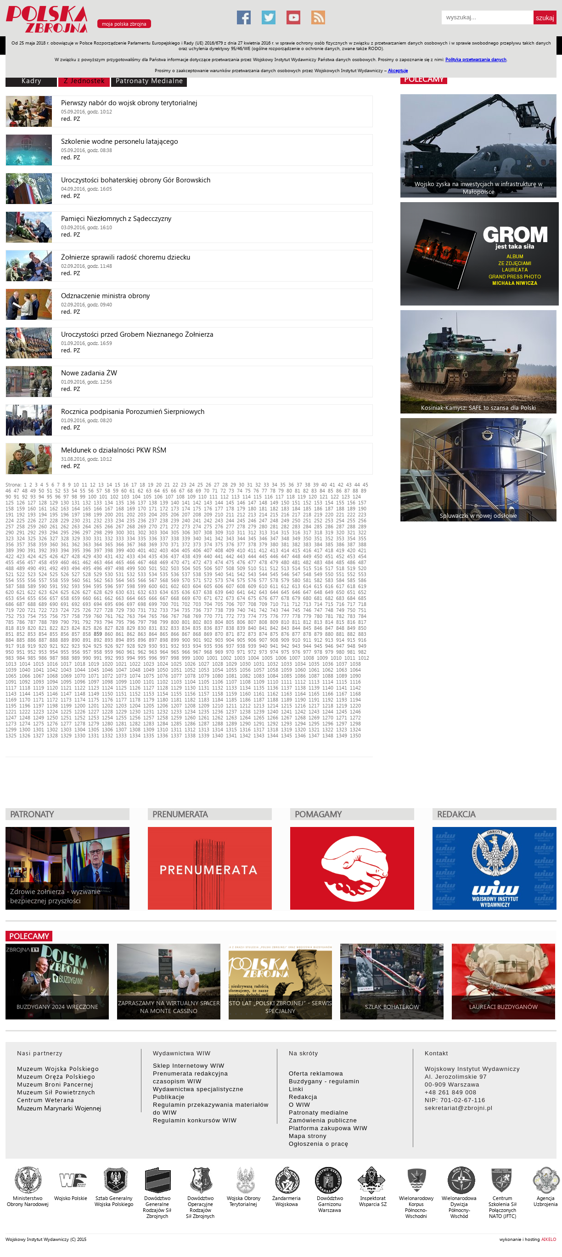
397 (98, 550)
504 (186, 568)
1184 (217, 699)
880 (329, 634)
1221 (11, 711)
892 (98, 640)
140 (175, 502)
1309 (148, 729)
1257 (148, 717)
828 (120, 628)
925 (98, 646)
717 (351, 604)
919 (32, 646)
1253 (93, 717)
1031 (258, 664)
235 (131, 520)
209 (208, 514)
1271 (341, 717)
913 (329, 640)
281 (274, 526)
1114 (327, 682)
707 (241, 604)
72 (223, 490)
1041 (38, 670)
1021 (121, 664)
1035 (314, 664)
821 (43, 628)
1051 (176, 670)
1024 (162, 664)
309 (219, 532)
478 (263, 562)
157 (362, 502)
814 (329, 622)
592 (65, 586)
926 (109, 646)
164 (76, 508)
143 (208, 502)
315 (285, 532)
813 (318, 622)
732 (153, 610)
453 (351, 556)
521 (10, 574)
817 (362, 622)
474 (219, 562)
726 (87, 610)
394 (65, 550)
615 (318, 586)
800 (175, 622)
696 (120, 604)
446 (274, 556)
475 (230, 562)
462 (87, 562)
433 (131, 556)
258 (21, 526)
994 (131, 658)
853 (32, 634)
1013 (11, 664)
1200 (79, 705)
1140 (327, 688)
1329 (66, 735)
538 (197, 574)
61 (132, 490)
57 (99, 490)
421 (362, 550)
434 (142, 556)
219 (318, 514)
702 (186, 604)
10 (76, 484)
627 (87, 592)
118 (291, 496)
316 (296, 532)
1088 (327, 676)
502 (164, 568)
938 (241, 646)
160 (32, 508)
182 (274, 508)
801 (186, 622)
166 (98, 508)
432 (120, 556)
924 (87, 646)
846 (318, 628)
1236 (217, 711)
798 (153, 622)
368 (142, 544)
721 (32, 610)
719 (10, 610)
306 (186, 532)
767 (175, 616)
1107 (231, 682)
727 (98, 610)
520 (362, 568)
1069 (66, 676)
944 (307, 646)
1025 (176, 664)
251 (307, 520)
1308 (134, 729)
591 (54, 586)
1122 (79, 688)
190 (362, 508)
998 (175, 658)
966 (186, 652)
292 (32, 532)
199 (98, 514)
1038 (355, 664)
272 (175, 526)
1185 (231, 699)
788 (43, 622)
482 (307, 562)
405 (186, 550)
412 (263, 550)
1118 (24, 688)
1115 (341, 682)
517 (329, 568)
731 (142, 610)
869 (208, 634)
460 (65, 562)
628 (98, 592)
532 (131, 574)
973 (263, 652)
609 (252, 586)
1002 (225, 658)
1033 (286, 664)
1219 (341, 705)
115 (257, 496)
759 (87, 616)
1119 (38, 688)
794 (109, 622)
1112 (300, 682)
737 (208, 610)
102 (114, 496)
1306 (107, 729)
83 (314, 490)
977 (307, 652)
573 (219, 580)
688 (32, 604)
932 (175, 646)
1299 (11, 729)
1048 (134, 670)
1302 (52, 729)
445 (263, 556)
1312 (190, 729)
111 (213, 496)
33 (266, 484)
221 (340, 514)
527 (76, 574)
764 (142, 616)
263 (76, 526)
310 (230, 532)
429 (87, 556)
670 (197, 598)
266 (109, 526)
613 (296, 586)
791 (76, 622)
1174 (79, 699)
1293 (286, 723)
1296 (327, 723)
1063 (341, 670)
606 (219, 586)
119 (302, 496)
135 (120, 502)
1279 (93, 723)
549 (318, 574)
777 (285, 616)
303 (153, 532)
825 (87, 628)
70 (206, 490)
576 (252, 580)
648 (318, 592)
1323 (341, 729)
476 (241, 562)
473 (208, 562)
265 (98, 526)
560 (76, 580)
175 (197, 508)
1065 (11, 676)
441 (219, 556)
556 (32, 580)
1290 (245, 723)
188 (340, 508)
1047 (121, 670)
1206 (162, 705)
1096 (79, 682)
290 (10, 532)
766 (164, 616)
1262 (217, 717)
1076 (162, 676)
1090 (355, 676)
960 (120, 652)
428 (76, 556)
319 (329, 532)
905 (241, 640)
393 (54, 550)
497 (109, 568)
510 (252, 568)
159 (21, 508)
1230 (134, 711)
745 (296, 610)
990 (87, 658)
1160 (245, 693)
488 (10, 568)
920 (43, 646)
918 (21, 646)
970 (230, 652)
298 (98, 532)
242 (208, 520)
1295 (314, 723)
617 (340, 586)
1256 (134, 717)
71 (215, 490)
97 (66, 496)
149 (274, 502)
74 (239, 490)
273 (186, 526)
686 (10, 604)
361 (65, 544)
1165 (314, 693)
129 (54, 502)
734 (175, 610)
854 (43, 634)
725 (76, 610)
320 (340, 532)
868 (197, 634)
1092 (24, 682)
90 (8, 496)
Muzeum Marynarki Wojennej (59, 1108)
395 (76, 550)
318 (318, 532)
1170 (24, 699)
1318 (272, 729)
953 (43, 652)
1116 (355, 682)
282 (285, 526)
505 (197, 568)
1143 (11, 693)
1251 (66, 717)
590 (43, 586)
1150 (107, 693)
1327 (38, 735)
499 (131, 568)
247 (263, 520)
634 (164, 592)
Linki (296, 1089)
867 (186, 634)
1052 (190, 670)
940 (263, 646)
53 (66, 490)
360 (54, 544)
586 (362, 580)
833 (175, 628)
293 (43, 532)
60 (124, 490)
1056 (245, 670)
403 (164, 550)
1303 (66, 729)
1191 (314, 699)
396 (87, 550)
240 (186, 520)
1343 (258, 735)
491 (43, 568)
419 (340, 550)
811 (296, 622)
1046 (107, 670)
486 (351, 562)
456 (21, 562)
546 (285, 574)
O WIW (299, 1104)
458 (43, 562)
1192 (327, 699)
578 (274, 580)
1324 (355, 729)
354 (351, 538)
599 (142, 586)
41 (332, 484)
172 (164, 508)
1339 (203, 735)
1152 (134, 693)
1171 (38, 699)
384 (318, 544)
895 (131, 640)
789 (54, 622)
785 (10, 622)
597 (120, 586)
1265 (258, 717)
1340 (217, 735)
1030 (245, 664)
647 (307, 592)
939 (252, 646)
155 (340, 502)
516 (318, 568)
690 (54, 604)
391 (32, 550)
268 (131, 526)
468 (153, 562)
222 (351, 514)
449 (307, 556)
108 (180, 496)
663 (120, 598)
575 (241, 580)
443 (241, 556)
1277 (66, 723)
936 (219, 646)
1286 (190, 723)
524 (43, 574)
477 (252, 562)
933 (186, 646)
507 (219, 568)
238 (164, 520)
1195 (11, 705)
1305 (93, 729)
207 (186, 514)
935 (208, 646)
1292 (272, 723)
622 (32, 592)
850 (362, 628)
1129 (176, 688)
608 (241, 586)
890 (76, 640)
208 (197, 514)
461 (76, 562)
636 (186, 592)
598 (131, 586)
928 (131, 646)
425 (43, 556)
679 (296, 598)
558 (54, 580)
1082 (245, 676)
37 (299, 484)
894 (120, 640)
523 (32, 574)
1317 (258, 729)
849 (351, 628)
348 (285, 538)
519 (351, 568)
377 (241, 544)
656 (43, 598)
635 (175, 592)
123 (346, 496)
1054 (217, 670)
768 (186, 616)
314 (274, 532)
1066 (24, 676)
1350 (355, 735)
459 (54, 562)
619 (362, 586)
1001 (212, 658)
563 (109, 580)
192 (21, 514)
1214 (272, 705)
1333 (121, 735)
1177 (121, 699)
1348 (327, 735)
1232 (162, 711)
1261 (203, 717)
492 (54, 568)
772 (230, 616)
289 (362, 526)
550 (329, 574)
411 (252, 550)
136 (131, 502)
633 (153, 592)
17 (134, 484)
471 (186, 562)
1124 (107, 688)
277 (230, 526)
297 (87, 532)
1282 (134, 723)
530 (109, 574)
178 (230, 508)
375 (219, 544)
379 (263, 544)
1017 (66, 664)
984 (21, 658)
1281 (121, 723)
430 (98, 556)
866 (175, 634)
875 (274, 634)
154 (329, 502)
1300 (24, 729)
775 (263, 616)
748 (329, 610)
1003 (239, 658)
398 (109, 550)
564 (120, 580)
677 (274, 598)
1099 (121, 682)
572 (208, 580)
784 (362, 616)
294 (54, 532)
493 (65, 568)
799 (164, 622)
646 (296, 592)
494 (76, 568)
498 (120, 568)
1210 (217, 705)
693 (87, 604)
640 (230, 592)
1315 (231, 729)
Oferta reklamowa (316, 1073)
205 (164, 514)
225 (21, 520)
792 (87, 622)
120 (313, 496)
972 (252, 652)
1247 (11, 717)
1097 (93, 682)
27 (216, 484)
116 (268, 496)
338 (175, 538)
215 (274, 514)
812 (307, 622)
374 (208, 544)
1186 (245, 699)
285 (318, 526)
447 (285, 556)
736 (197, 610)
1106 (217, 682)
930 (153, 646)
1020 (107, 664)
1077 (176, 676)
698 (142, 604)
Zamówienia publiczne (323, 1120)
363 (87, 544)
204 (153, 514)
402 (153, 550)
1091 (11, 682)
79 (281, 490)
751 (362, 610)
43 (349, 484)
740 (241, 610)
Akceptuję (398, 70)
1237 (231, 711)
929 (142, 646)
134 (109, 502)
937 (230, 646)
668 (175, 598)
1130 (190, 688)
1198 (52, 705)
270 (153, 526)
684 (351, 598)
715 (329, 604)
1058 (272, 670)
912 (318, 640)
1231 (148, 711)
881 (340, 634)
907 (263, 640)
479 (274, 562)
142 (197, 502)
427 (65, 556)
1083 (258, 676)
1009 (322, 658)
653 (10, 598)
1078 (190, 676)
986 (43, 658)
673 (230, 598)
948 (351, 646)
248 (274, 520)
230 (76, 520)
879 (318, 634)
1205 (148, 705)
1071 (93, 676)
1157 (203, 693)
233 (109, 520)
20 (159, 484)
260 (43, 526)
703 (197, 604)
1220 (355, 705)
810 (285, 622)
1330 (79, 735)
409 (230, 550)
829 (131, 628)
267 (120, 526)
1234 (190, 711)
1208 (190, 705)
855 (54, 634)
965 (175, 652)
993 (120, 658)
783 (351, 616)
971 (241, 652)
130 (65, 502)
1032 (272, 664)
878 (307, 634)
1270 (327, 717)
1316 (245, 729)
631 (131, 592)
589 (32, 586)
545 (274, 574)
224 (10, 520)
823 (65, 628)
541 (230, 574)
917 (10, 646)
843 (285, 628)
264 (87, 526)
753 (21, 616)
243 (219, 520)
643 (263, 592)
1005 (267, 658)
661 (98, 598)
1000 (198, 658)
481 (296, 562)
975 (285, 652)
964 (164, 652)
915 (351, 640)
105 (147, 496)
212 (241, 514)
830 (142, 628)
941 (274, 646)
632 (142, 592)
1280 (107, 723)
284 (307, 526)
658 (65, 598)
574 (230, 580)
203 (142, 514)
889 (65, 640)
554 (10, 580)
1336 (162, 735)
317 (307, 532)
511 (263, 568)
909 (285, 640)
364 (98, 544)
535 (164, 574)
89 (363, 490)
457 (32, 562)
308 (208, 532)
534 (153, 574)
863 (142, 634)
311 (241, 532)
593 (76, 586)
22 (175, 484)
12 (93, 484)
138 (153, 502)
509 (241, 568)
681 (318, 598)
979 (329, 652)
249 (285, 520)
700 (164, 604)
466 (131, 562)
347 (274, 538)
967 (197, 652)
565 (131, 580)
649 (329, 592)
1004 (253, 658)
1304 (79, 729)
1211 (231, 705)
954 (54, 652)
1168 (355, 693)
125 (10, 502)
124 (357, 496)
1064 (355, 670)
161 (43, 508)
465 (120, 562)
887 (43, 640)
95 (49, 496)
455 (10, 562)
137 (142, 502)
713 (307, 604)
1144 (24, 693)
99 (82, 496)
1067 (38, 676)
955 (65, 652)
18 (142, 484)
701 (175, 604)
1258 (162, 717)
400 (131, 550)
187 (329, 508)
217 (296, 514)
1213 (258, 705)
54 (74, 490)
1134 (245, 688)
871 (230, 634)
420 (351, 550)
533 (142, 574)
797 (142, 622)
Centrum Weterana (45, 1100)
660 (87, 598)
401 (142, 550)
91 (16, 496)
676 (263, 598)
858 (87, 634)
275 (208, 526)
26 (208, 484)
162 (54, 508)
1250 (52, 717)
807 (252, 622)
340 (197, 538)
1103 (176, 682)
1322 (327, 729)
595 (98, 586)
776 (274, 616)
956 (76, 652)
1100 (134, 682)
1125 (121, 688)
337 (164, 538)
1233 (176, 711)
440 (208, 556)
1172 (52, 699)
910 (296, 640)
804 (219, 622)
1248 (24, 717)
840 (252, 628)
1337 (176, 735)
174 (186, 508)
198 (87, 514)
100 (92, 496)
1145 (38, 693)
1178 (134, 699)
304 (164, 532)
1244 (327, 711)
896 (142, 640)
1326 (24, 735)
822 (54, 628)
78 (272, 490)
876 (285, 634)
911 (307, 640)
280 (263, 526)
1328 (52, 735)
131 (76, 502)
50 (41, 490)
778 (296, 616)
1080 (217, 676)
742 (263, 610)
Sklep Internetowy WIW (189, 1065)
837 (219, 628)
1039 (11, 670)
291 (21, 532)
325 (32, 538)
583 (329, 580)
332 (109, 538)
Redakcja (303, 1096)
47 (16, 490)
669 (186, 598)
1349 (341, 735)
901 (197, 640)
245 (241, 520)
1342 (245, 735)
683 (340, 598)
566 (142, 580)
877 (296, 634)
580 (296, 580)
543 (252, 574)
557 (43, 580)
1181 (176, 699)
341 (208, 538)
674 (241, 598)
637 (197, 592)
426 (54, 556)
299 (109, 532)
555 (21, 580)
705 (219, 604)
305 (175, 532)
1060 (300, 670)
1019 (93, 664)
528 (87, 574)
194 (43, 514)
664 (131, 598)
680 (307, 598)
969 (219, 652)
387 (351, 544)
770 (208, 616)
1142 (355, 688)
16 (126, 484)
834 (186, 628)
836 (208, 628)
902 (208, 640)
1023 (148, 664)
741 (252, 610)
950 (10, 652)
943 (296, 646)
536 (175, 574)
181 (263, 508)
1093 (38, 682)
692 (76, 604)
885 (21, 640)
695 (109, 604)
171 (153, 508)
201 (120, 514)
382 (296, 544)
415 (296, 550)
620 (10, 592)
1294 (300, 723)
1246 (355, 711)
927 (120, 646)
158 (10, 508)
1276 (52, 723)
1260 (190, 717)
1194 (355, 699)
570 (186, 580)
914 (340, 640)
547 (296, 574)
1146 (52, 693)
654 (21, 598)
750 (351, 610)
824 (76, 628)
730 (131, 610)
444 (252, 556)
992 (109, 658)
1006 (281, 658)
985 (32, 658)
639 (219, 592)
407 (208, 550)
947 (340, 646)
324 (21, 538)
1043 (66, 670)
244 (230, 520)
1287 (203, 723)
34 (274, 484)
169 (131, 508)
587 (10, 586)
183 (285, 508)
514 (296, 568)
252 (318, 520)
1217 (314, 705)
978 (318, 652)
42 (340, 484)
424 (32, 556)
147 (252, 502)
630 (120, 592)
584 (340, 580)
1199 (66, 705)
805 (230, 622)
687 (21, 604)
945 (318, 646)
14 (109, 484)
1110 (272, 682)
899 (175, 640)
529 (98, 574)
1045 (93, 670)
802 (197, 622)
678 (285, 598)
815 (340, 622)
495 (87, 568)
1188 (272, 699)
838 (230, 628)
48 (25, 490)
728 (109, 610)
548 (307, 574)
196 (65, 514)
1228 (107, 711)
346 (263, 538)
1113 (314, 682)
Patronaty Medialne (149, 80)
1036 (327, 664)
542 (241, 574)
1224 (52, 711)
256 (362, 520)
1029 (231, 664)
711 (285, 604)
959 (109, 652)
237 (153, 520)
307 (197, 532)
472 (197, 562)
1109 (258, 682)
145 (230, 502)
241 (197, 520)
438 (186, 556)
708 (252, 604)
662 (109, 598)
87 (347, 490)
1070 (79, 676)
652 (362, 592)
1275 (38, 723)
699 (153, 604)
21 (167, 484)
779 (307, 616)
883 (362, 634)
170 (142, 508)
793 (98, 622)
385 (329, 544)
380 (274, 544)
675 (252, 598)
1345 (286, 735)
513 (285, 568)
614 (307, 586)
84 (322, 490)
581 (307, 580)
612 (285, 586)
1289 (231, 723)
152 (307, 502)
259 (32, 526)
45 (365, 484)
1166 (327, 693)
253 (329, 520)
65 (165, 490)
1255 (121, 717)
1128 (162, 688)
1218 (327, 705)
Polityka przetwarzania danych (475, 59)
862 (131, 634)
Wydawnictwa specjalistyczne (198, 1089)
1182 (190, 699)
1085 (286, 676)
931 (164, 646)
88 (355, 490)
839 (241, 628)
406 (197, 550)
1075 (148, 676)
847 (329, 628)
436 (164, 556)
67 (182, 490)
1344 (272, 735)
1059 (286, 670)
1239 (258, 711)
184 (296, 508)
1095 (66, 682)
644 (274, 592)
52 (58, 490)
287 (340, 526)
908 (274, 640)
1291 (258, 723)
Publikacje (169, 1096)
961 (131, 652)
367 (131, 544)
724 (65, 610)
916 (362, 640)
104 (136, 496)
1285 (176, 723)
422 (10, 556)
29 (233, 484)
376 (230, 544)
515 (307, 568)
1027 (203, 664)
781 (329, 616)
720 (21, 610)
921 (54, 646)
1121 (66, 688)
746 (307, 610)
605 (208, 586)
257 (10, 526)
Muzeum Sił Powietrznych (56, 1092)
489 (21, 568)
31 (250, 484)
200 (109, 514)
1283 (148, 723)
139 (164, 502)
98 (74, 496)
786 (21, 622)
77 (264, 490)
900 (186, 640)
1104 (190, 682)
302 (142, 532)
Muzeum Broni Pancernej (55, 1084)
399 (120, 550)
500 (142, 568)
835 (197, 628)
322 (362, 532)
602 (175, 586)
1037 (341, 664)
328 (65, 538)
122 (335, 496)
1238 (245, 711)
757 (65, 616)
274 (197, 526)
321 (351, 532)
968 (208, 652)
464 (109, 562)
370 (164, 544)
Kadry (31, 80)
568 (164, 580)
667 (164, 598)
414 (285, 550)
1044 (79, 670)
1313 (203, 729)
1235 (203, 711)
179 (241, 508)
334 (131, 538)
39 (316, 484)
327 (54, 538)
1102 (162, 682)
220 (329, 514)
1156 (190, 693)
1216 (300, 705)
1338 (190, 735)
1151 (121, 693)
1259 (176, 717)
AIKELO (548, 1239)
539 (208, 574)
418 (329, 550)
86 (339, 490)
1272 (355, 717)
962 (142, 652)
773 (241, 616)
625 (65, 592)
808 (263, 622)
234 (120, 520)
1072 (107, 676)
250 (296, 520)
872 (241, 634)
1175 (93, 699)
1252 (79, 717)
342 (219, 538)
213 (252, 514)
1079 (203, 676)
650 (340, 592)
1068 (52, 676)
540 (219, 574)
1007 (294, 658)
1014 (24, 664)
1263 (231, 717)
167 (109, 508)
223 (362, 514)
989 (76, 658)
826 (98, 628)
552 (351, 574)
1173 (66, 699)
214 (263, 514)
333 (120, 538)
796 (131, 622)
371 (175, 544)
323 (10, 538)
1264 (245, 717)
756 (54, 616)
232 (98, 520)
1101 (148, 682)
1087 (314, 676)
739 (230, 610)
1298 (355, 723)
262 (65, 526)
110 (202, 496)
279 (252, 526)
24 (192, 484)
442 (230, 556)
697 (131, 604)
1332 (107, 735)
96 (58, 496)
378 (252, 544)
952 (32, 652)
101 (103, 496)
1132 (217, 688)
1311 (176, 729)
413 (274, 550)
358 (32, 544)
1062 (327, 670)
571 (197, 580)
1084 (272, 676)
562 (98, 580)
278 (241, 526)
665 (142, 598)
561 (87, 580)
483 (318, 562)
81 (297, 490)
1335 (148, 735)
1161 (258, 693)
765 (153, 616)
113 (235, 496)
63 (149, 490)
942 (285, 646)
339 (186, 538)
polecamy (424, 79)
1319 (286, 729)
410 (241, 550)
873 (252, 634)
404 (175, 550)
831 (153, 628)
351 (318, 538)
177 (219, 508)
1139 (314, 688)
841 (263, 628)
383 (307, 544)
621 (21, 592)
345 (252, 538)
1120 (52, 688)
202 (131, 514)
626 (76, 592)
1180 (162, 699)
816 (351, 622)
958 (98, 652)
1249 (38, 717)
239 (175, 520)
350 (307, 538)
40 (324, 484)
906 (252, 640)
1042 (52, 670)
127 (32, 502)
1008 (308, 658)
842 (274, 628)
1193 (341, 699)
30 (241, 484)
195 (54, 514)
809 (274, 622)
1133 (231, 688)
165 (87, 508)
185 (307, 508)
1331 (93, 735)
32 (258, 484)
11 (84, 484)
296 (76, 532)
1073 (121, 676)
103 (125, 496)
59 (115, 490)
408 (219, 550)
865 (164, 634)
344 (241, 538)
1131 (203, 688)
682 (329, 598)
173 (175, 508)
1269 (314, 717)
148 (263, 502)
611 (274, 586)
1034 (300, 664)
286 (329, 526)
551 (340, 574)
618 (351, 586)
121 (324, 496)
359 (43, 544)
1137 (286, 688)
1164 (300, 693)
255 (351, 520)
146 (241, 502)
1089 (341, 676)
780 (318, 616)
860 (109, 634)
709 (263, 604)
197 (76, 514)
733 (164, 610)
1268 (300, 717)
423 (21, 556)
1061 (314, 670)
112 (224, 496)
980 (340, 652)
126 (21, 502)
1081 (231, 676)
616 (329, 586)
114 (246, 496)
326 (43, 538)
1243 (314, 711)
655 (32, 598)
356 (10, 544)
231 (87, 520)
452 (340, 556)
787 (32, 622)
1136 (272, 688)
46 (8, 490)
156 (351, 502)
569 (175, 580)
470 (175, 562)
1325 (11, 735)
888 (54, 640)
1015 (38, 664)
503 (175, 568)
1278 (79, 723)
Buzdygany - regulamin (324, 1081)
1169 (11, 699)
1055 (231, 670)
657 (54, 598)
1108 (245, 682)
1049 (148, 670)
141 (186, 502)
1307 (121, 729)
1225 (66, 711)
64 (157, 490)
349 (296, 538)
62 (140, 490)
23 (183, 484)
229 (65, 520)
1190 (300, 699)
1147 (66, 693)
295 (65, 532)
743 (274, 610)
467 (142, 562)
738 (219, 610)
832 (164, 628)
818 (10, 628)
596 (109, 586)
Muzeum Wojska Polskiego (58, 1068)
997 (164, 658)
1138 (300, 688)
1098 (107, 682)
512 (274, 568)
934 (197, 646)
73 (231, 490)
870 (219, 634)
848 (340, 628)
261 (54, 526)
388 (362, 544)
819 (21, 628)
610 (263, 586)
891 (87, 640)
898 (164, 640)
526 (65, 574)
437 (175, 556)
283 (296, 526)
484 (329, 562)
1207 (176, 705)
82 (306, 490)
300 (120, 532)
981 (351, 652)
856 (65, 634)
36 (291, 484)
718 (362, 604)
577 (263, 580)
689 (43, 604)
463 (98, 562)
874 (263, 634)
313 (263, 532)
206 (175, 514)
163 (65, 508)
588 (21, 586)
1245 (341, 711)
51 (49, 490)
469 (164, 562)
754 (32, 616)
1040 (24, 670)
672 (219, 598)
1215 (286, 705)
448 (296, 556)
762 (120, 616)
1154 (162, 693)
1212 (245, 705)
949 (362, 646)
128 (43, 502)
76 (256, 490)
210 (219, 514)
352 (329, 538)
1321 (314, 729)
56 (91, 490)
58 (107, 490)
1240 (272, 711)
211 (230, 514)
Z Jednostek (84, 80)
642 (252, 592)
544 (263, 574)
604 (197, 586)
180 (252, 508)
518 (340, 568)
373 (197, 544)
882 (351, 634)
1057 (258, 670)
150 (285, 502)
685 (362, 598)
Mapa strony (308, 1135)
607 (230, 586)
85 (330, 490)
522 (21, 574)
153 (318, 502)
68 (190, 490)
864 (153, 634)
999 (186, 658)
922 (65, 646)
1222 (24, 711)
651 (351, 592)
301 (131, 532)
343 (230, 538)
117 (279, 496)
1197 (38, 705)
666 (153, 598)
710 (274, 604)
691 (65, 604)
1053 (203, 670)
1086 (300, 676)
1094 (52, 682)
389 (10, 550)
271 (164, 526)
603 (186, 586)
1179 (148, 699)
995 (142, 658)
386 (340, 544)
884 (10, 640)
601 (164, 586)
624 (54, 592)
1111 (286, 682)
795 (120, 622)
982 (362, 652)
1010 (336, 658)
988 (65, 658)
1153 (148, 693)
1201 (93, 705)
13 (101, 484)
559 (65, 580)
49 (33, 490)
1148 (79, 693)
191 (10, 514)
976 (296, 652)
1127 (148, 688)
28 (225, 484)
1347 (314, 735)
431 (109, 556)
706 (230, 604)
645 (285, 592)
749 (340, 610)
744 (285, 610)
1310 (162, 729)
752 (10, 616)
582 (318, 580)
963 (153, 652)
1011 (349, 658)
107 (169, 496)
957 (87, 652)
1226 (79, 711)
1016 (52, 664)
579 (285, 580)
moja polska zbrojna (124, 24)
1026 (190, 664)
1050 (162, 670)
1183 (203, 699)
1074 (134, 676)
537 (186, 574)
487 (362, 562)
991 (98, 658)
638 (208, 592)
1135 (258, 688)
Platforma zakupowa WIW (328, 1128)
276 (219, 526)
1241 (286, 711)
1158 (217, 693)
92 (25, 496)
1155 (176, 693)
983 (10, 658)
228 (54, 520)
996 (153, 658)
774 (252, 616)
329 (76, 538)
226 (32, 520)
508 (230, 568)
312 (252, 532)
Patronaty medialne (318, 1112)
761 (109, 616)
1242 (300, 711)
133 (98, 502)
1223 (38, 711)
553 (362, 574)
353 (340, 538)
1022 (134, 664)
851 (10, 634)
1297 (341, 723)
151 (296, 502)
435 (153, 556)
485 (340, 562)
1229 (121, 711)
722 (43, 610)
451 (329, 556)
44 (357, 484)
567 (153, 580)
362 (76, 544)
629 (109, 592)
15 (117, 484)
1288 (217, 723)
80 (289, 490)
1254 (107, 717)
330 (87, 538)
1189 (286, 699)
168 (120, 508)
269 (142, 526)
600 (153, 586)
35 (283, 484)
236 (142, 520)
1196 (24, 705)
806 (241, 622)
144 (219, 502)
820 (32, 628)
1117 (11, 688)
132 (87, 502)
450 (318, 556)
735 (186, 610)
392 (43, 550)
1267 (286, 717)
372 (186, 544)
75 (248, 490)
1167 (341, 693)
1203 (121, 705)
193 (32, 514)
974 (274, 652)
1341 (231, 735)
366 (120, 544)
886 (32, 640)
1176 (107, 699)
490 (32, 568)
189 (351, 508)
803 (208, 622)
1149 (93, 693)
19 (150, 484)
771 (219, 616)
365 (109, 544)
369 (153, 544)
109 (191, 496)
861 (120, 634)
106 (158, 496)
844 (296, 628)
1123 (93, 688)
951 (21, 652)
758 (76, 616)
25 (200, 484)
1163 (286, 693)
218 (307, 514)
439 (197, 556)
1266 (272, 717)
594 (87, 586)
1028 (217, 664)
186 (318, 508)
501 (153, 568)
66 (173, 490)
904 (230, 640)
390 (21, 550)
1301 (38, 729)
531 (120, 574)
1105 (203, 682)
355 (362, 538)
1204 (134, 705)
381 (285, 544)
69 (198, 490)
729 (120, 610)
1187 (258, 699)
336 (153, 538)
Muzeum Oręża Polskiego (56, 1076)
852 (21, 634)
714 (318, 604)
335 (142, 538)
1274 (24, 723)
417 (318, 550)
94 (41, 496)
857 (76, 634)
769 (197, 616)
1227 (93, 711)
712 (296, 604)
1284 (162, 723)
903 (219, 640)
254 (340, 520)
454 (362, 556)
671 (208, 598)
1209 (203, 705)
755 (43, 616)
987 (54, 658)
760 (98, 616)
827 (109, 628)
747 (318, 610)
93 (33, 496)
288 (351, 526)
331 (98, 538)
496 (98, 568)
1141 (341, 688)
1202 (107, 705)
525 (54, 574)
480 (285, 562)
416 (307, 550)
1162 (272, 693)
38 (307, 484)
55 (82, 490)
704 (208, 604)
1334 (134, 735)
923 (76, 646)
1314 (217, 729)
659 (76, 598)
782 (340, 616)
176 (208, 508)
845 (307, 628)
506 (208, 568)
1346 (300, 735)
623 (43, 592)
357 (21, 544)
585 (351, 580)
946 (329, 646)
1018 (79, 664)
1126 (134, 688)
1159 (231, 693)
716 (340, 604)
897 (153, 640)
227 (43, 520)
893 (109, 640)
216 (285, 514)
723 (54, 610)
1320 (300, 729)
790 (65, 622)
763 (131, 616)
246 (252, 520)
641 (241, 592)
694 (98, 604)
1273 (11, 723)
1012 (363, 658)
